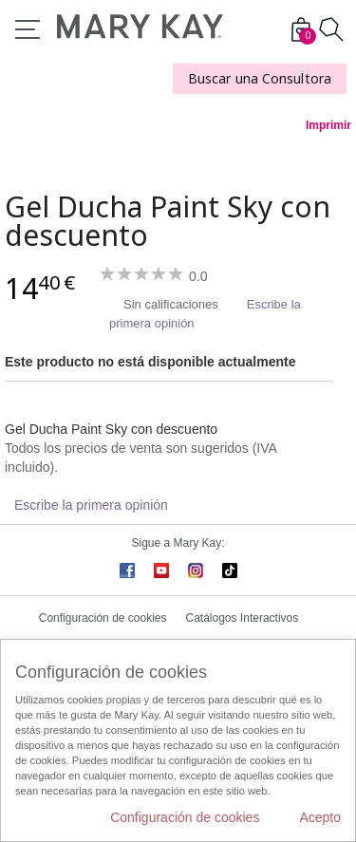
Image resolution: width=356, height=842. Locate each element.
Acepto (320, 817)
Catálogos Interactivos (242, 618)
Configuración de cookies (103, 618)
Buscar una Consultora (259, 78)
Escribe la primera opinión (91, 505)
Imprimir (328, 125)
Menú (27, 29)
